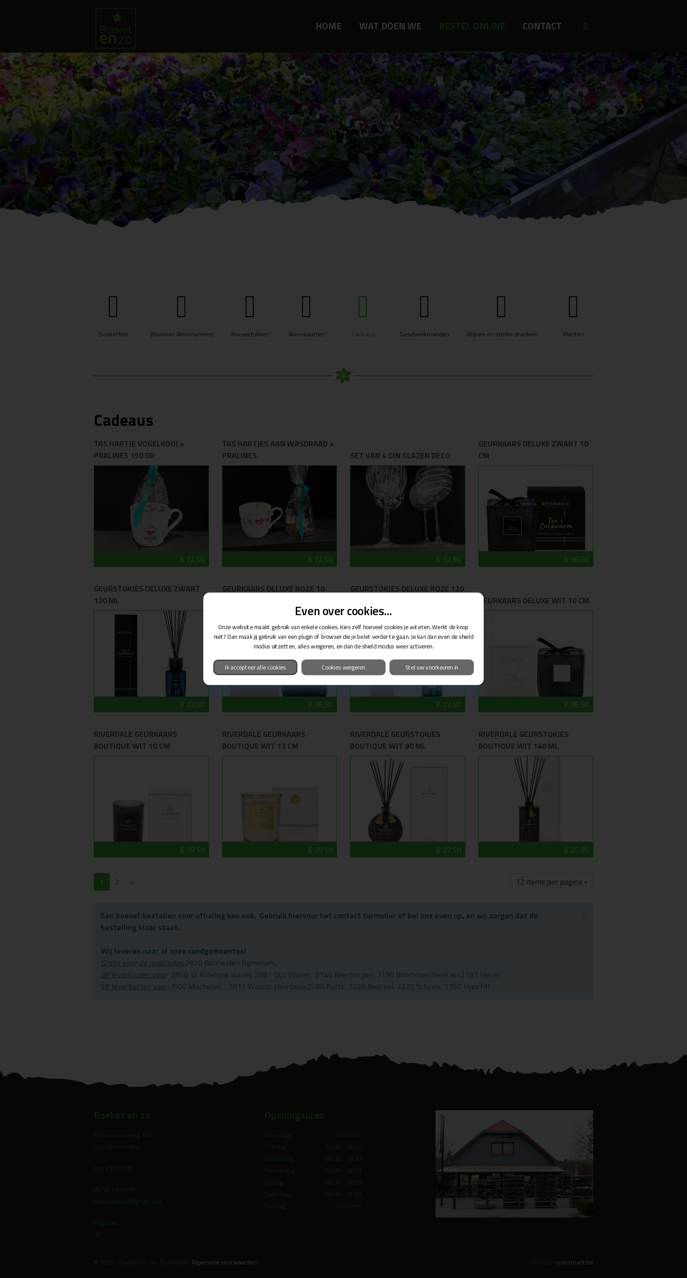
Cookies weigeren (343, 667)
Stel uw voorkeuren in (431, 667)
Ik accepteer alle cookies (255, 667)
